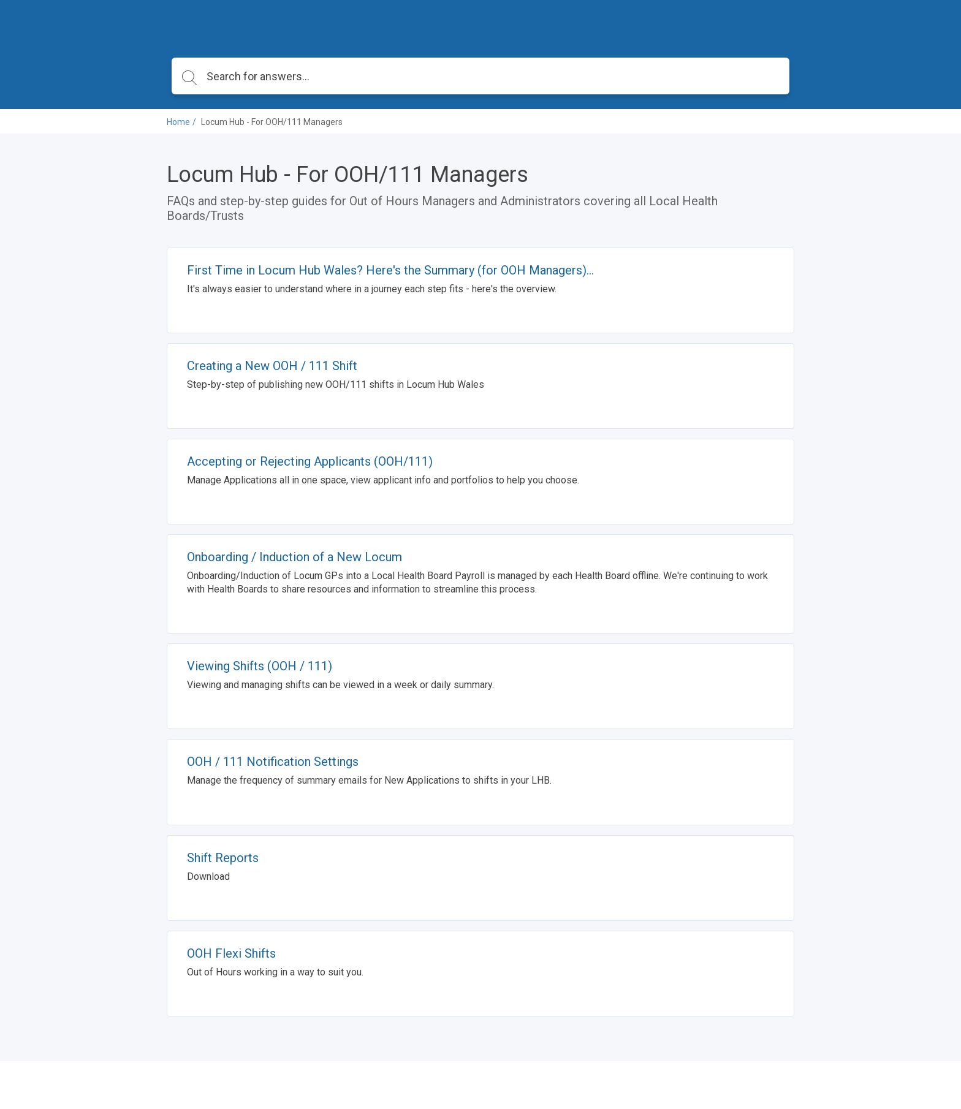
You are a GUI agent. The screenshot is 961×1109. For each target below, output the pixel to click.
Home (178, 122)
